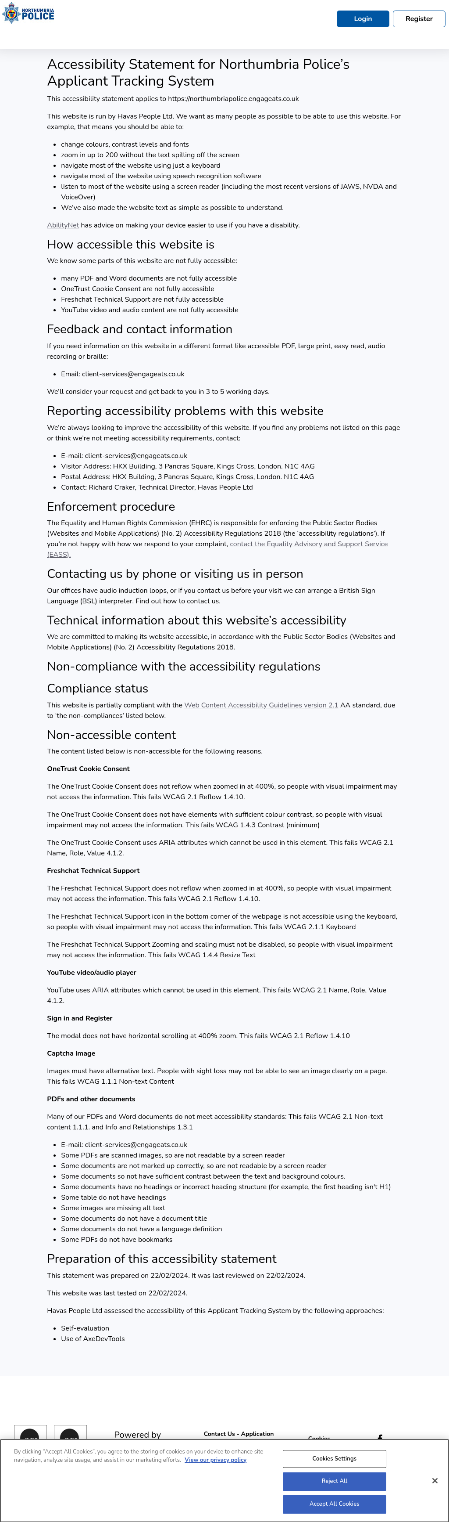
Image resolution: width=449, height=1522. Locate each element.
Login (363, 19)
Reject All (334, 1486)
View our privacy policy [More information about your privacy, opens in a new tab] (215, 1464)
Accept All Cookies (335, 1508)
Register (419, 19)
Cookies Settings (334, 1463)
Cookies (319, 1439)
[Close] (435, 1484)
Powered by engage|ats (137, 1440)
